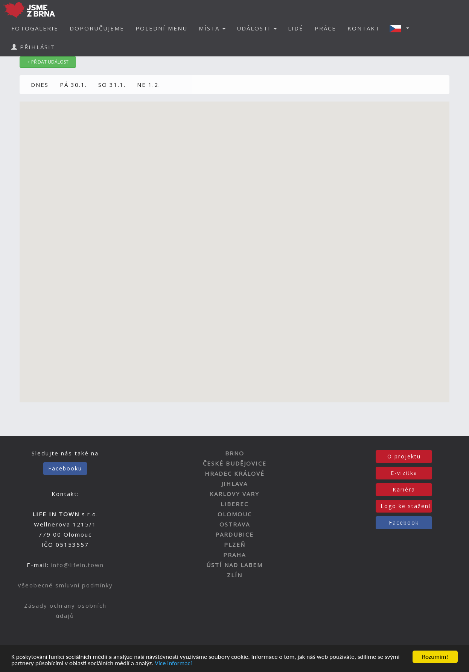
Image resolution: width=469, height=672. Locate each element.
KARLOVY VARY (234, 494)
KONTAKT (363, 28)
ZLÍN (234, 575)
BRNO (234, 453)
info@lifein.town (77, 565)
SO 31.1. (112, 84)
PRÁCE (325, 28)
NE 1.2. (148, 84)
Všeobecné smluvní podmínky (65, 585)
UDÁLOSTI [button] (257, 28)
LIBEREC (234, 504)
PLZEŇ (234, 544)
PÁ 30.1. (73, 84)
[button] (401, 28)
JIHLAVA (234, 483)
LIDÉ (295, 28)
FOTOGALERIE (34, 28)
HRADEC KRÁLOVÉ (235, 473)
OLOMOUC (235, 514)
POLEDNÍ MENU (161, 28)
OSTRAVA (234, 524)
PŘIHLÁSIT (33, 47)
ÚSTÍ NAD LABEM (234, 565)
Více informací (173, 664)
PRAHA (234, 554)
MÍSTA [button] (212, 28)
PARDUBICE (234, 534)
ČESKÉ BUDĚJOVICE (234, 463)
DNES (40, 84)
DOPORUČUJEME (97, 28)
